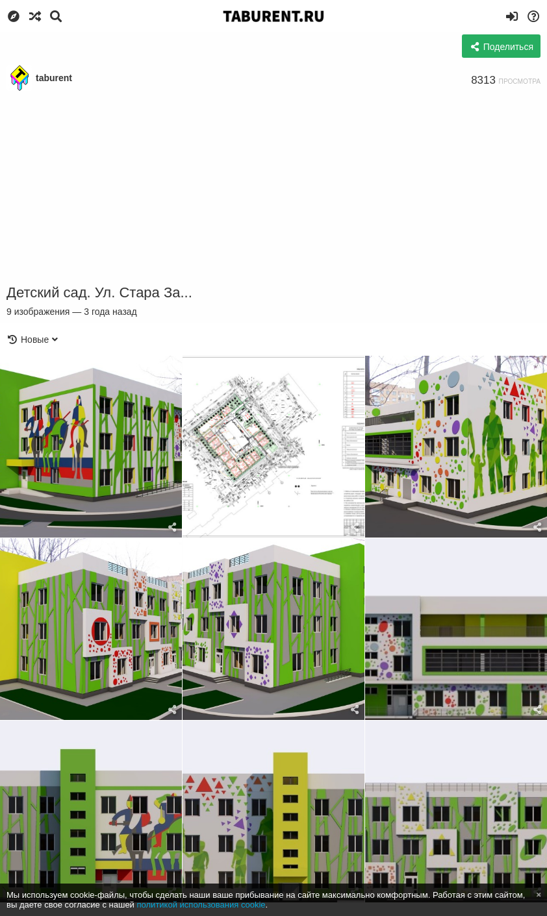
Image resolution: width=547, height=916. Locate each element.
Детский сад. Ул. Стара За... (99, 292)
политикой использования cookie (201, 905)
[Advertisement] (273, 188)
